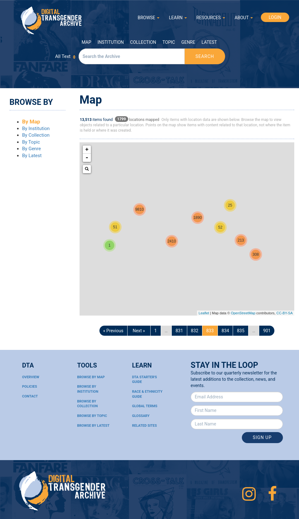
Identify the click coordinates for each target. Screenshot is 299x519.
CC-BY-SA (284, 313)
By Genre (31, 148)
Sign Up (262, 437)
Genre (188, 42)
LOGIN (275, 17)
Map (86, 42)
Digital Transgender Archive (51, 20)
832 (195, 330)
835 (240, 330)
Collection (143, 42)
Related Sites (144, 426)
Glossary (140, 416)
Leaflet (204, 313)
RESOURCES (210, 17)
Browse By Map (91, 377)
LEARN (178, 17)
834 (225, 330)
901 (267, 330)
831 (179, 330)
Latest (209, 42)
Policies (29, 387)
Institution (111, 42)
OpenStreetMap (243, 313)
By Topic (31, 142)
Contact (30, 396)
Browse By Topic (92, 416)
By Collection (36, 135)
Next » (139, 330)
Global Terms (144, 406)
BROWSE (148, 17)
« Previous (113, 330)
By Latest (32, 155)
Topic (169, 42)
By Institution (36, 128)
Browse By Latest (93, 426)
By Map (31, 121)
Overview (30, 377)
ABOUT (244, 17)
